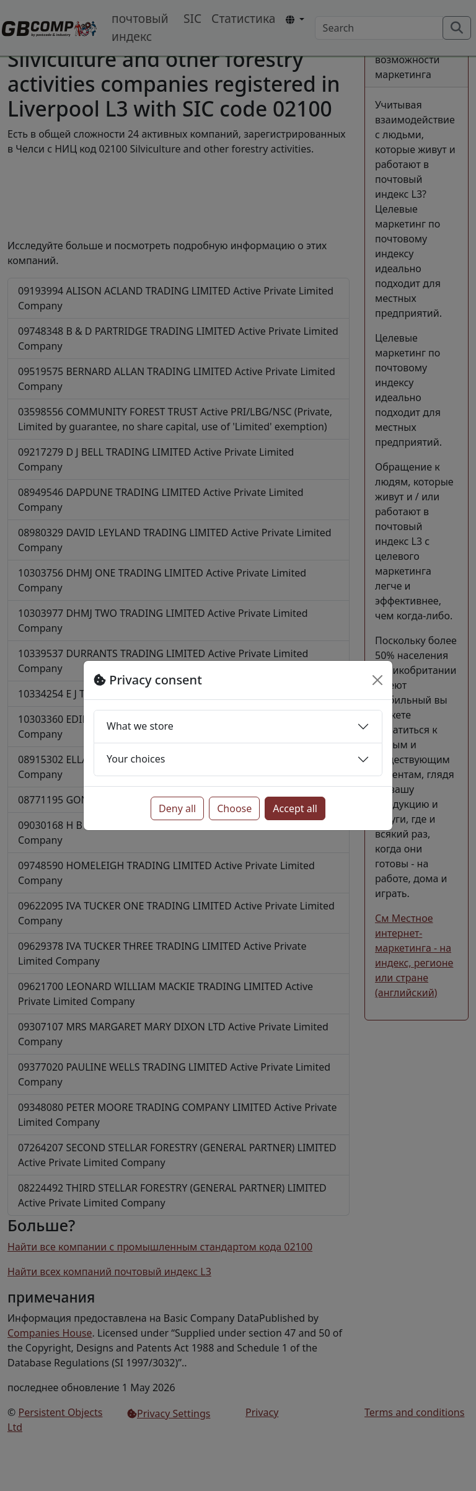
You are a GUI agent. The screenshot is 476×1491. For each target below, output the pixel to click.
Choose (234, 808)
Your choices (136, 759)
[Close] (377, 680)
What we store (140, 726)
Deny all (177, 808)
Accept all (295, 808)
